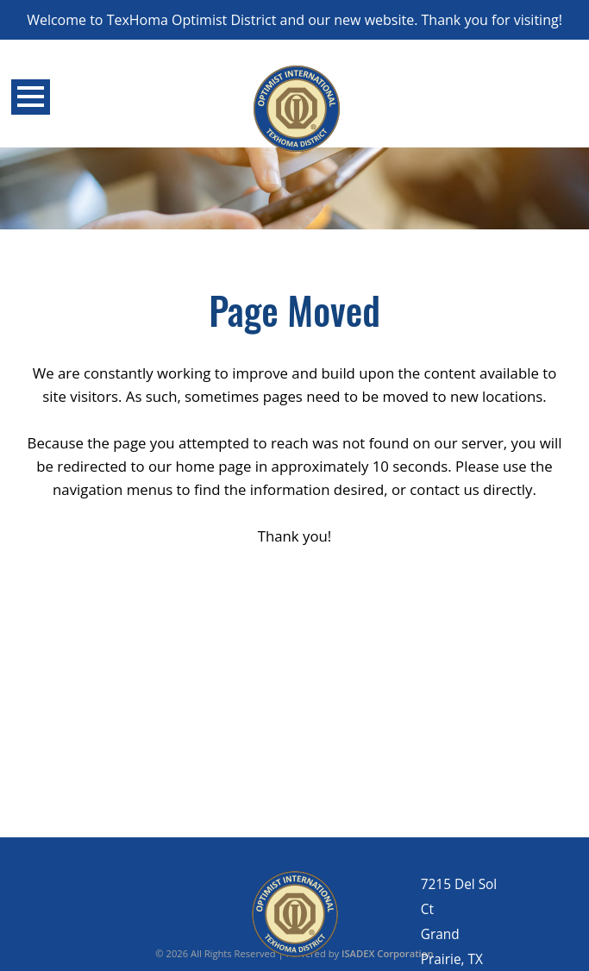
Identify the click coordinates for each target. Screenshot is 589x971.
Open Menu (30, 97)
